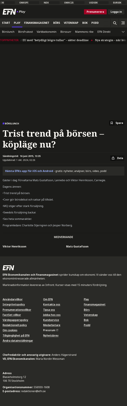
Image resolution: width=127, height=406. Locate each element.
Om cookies (10, 330)
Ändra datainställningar (18, 340)
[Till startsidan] (15, 12)
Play (86, 299)
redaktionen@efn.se (33, 391)
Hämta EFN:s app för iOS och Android (29, 171)
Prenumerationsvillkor (17, 310)
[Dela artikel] (117, 158)
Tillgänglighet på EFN (16, 335)
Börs (87, 310)
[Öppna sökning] (114, 23)
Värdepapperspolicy (15, 320)
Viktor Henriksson (14, 246)
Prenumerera (95, 12)
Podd (87, 325)
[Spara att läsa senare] (116, 123)
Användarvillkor (13, 299)
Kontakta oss (51, 304)
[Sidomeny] (123, 23)
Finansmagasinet (95, 304)
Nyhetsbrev (51, 335)
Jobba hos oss (52, 315)
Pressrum (50, 330)
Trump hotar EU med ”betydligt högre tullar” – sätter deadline (48, 40)
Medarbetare (51, 325)
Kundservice (51, 320)
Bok (86, 320)
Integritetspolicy (14, 304)
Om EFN (48, 299)
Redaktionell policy (15, 325)
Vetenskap (91, 315)
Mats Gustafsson (77, 246)
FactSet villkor (12, 315)
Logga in (116, 12)
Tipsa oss (49, 310)
